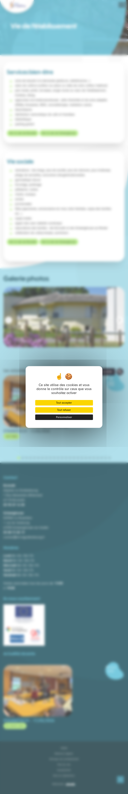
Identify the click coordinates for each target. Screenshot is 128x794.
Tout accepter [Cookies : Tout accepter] (64, 402)
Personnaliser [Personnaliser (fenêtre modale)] (64, 417)
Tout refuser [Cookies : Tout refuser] (64, 410)
